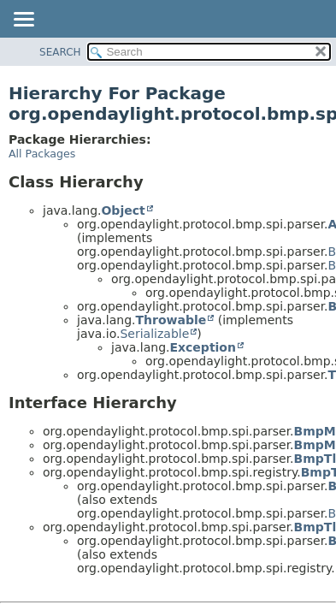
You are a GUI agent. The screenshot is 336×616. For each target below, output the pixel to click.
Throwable (170, 320)
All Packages (42, 153)
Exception (202, 347)
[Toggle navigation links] (23, 21)
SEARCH (60, 52)
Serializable (154, 334)
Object (122, 210)
